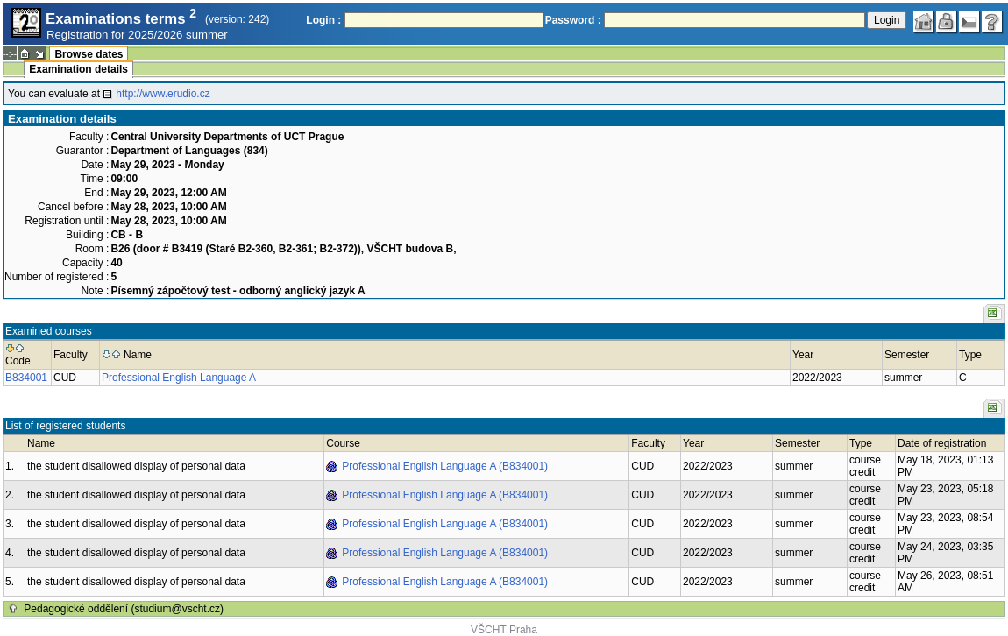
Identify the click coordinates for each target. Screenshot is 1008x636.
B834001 (26, 377)
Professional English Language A (179, 377)
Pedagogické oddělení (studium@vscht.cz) (124, 609)
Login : (323, 20)
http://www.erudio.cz (162, 94)
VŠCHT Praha (504, 630)
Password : (573, 20)
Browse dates (88, 54)
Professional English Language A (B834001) (445, 466)
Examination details (78, 69)
